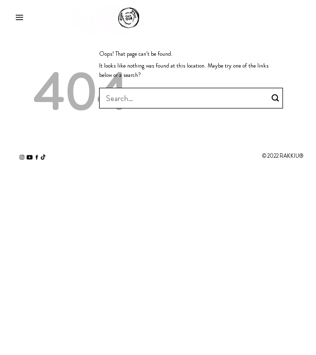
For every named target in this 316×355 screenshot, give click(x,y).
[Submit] (275, 98)
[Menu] (19, 17)
